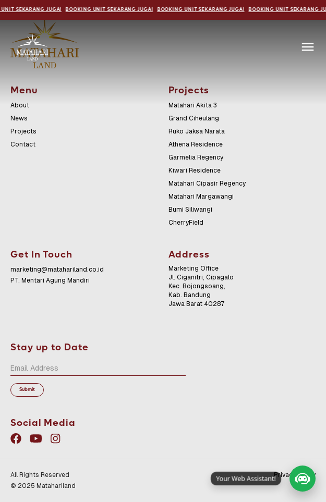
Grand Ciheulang (193, 118)
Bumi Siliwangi (190, 209)
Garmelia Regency (195, 157)
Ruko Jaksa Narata (196, 131)
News (19, 118)
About (19, 105)
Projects (23, 131)
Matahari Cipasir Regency (207, 183)
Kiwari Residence (194, 170)
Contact (22, 144)
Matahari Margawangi (201, 196)
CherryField (185, 222)
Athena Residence (195, 144)
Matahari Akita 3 (192, 105)
